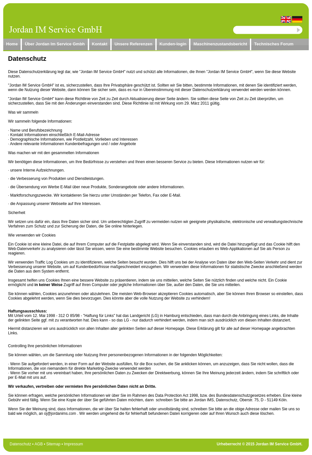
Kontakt (99, 44)
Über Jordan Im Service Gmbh (55, 44)
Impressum (73, 444)
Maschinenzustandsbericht (220, 44)
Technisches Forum (273, 44)
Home (12, 44)
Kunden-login (173, 44)
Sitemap (53, 444)
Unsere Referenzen (133, 44)
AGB (39, 444)
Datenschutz (20, 444)
